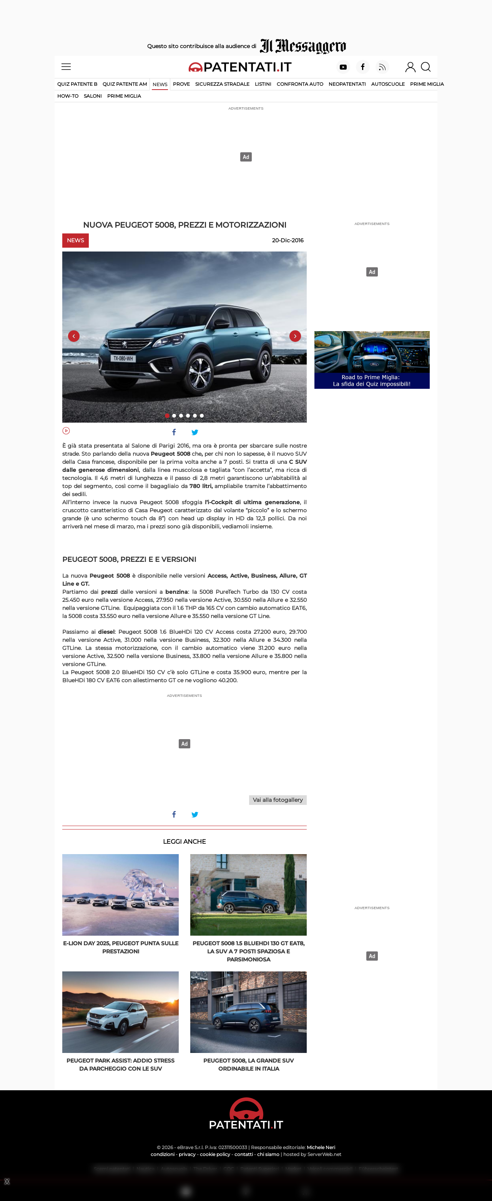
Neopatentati (347, 84)
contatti (243, 1154)
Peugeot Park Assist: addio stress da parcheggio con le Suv (120, 1064)
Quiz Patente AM (125, 84)
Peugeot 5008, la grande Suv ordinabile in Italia (248, 1064)
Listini (263, 84)
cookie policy (215, 1154)
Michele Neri (321, 1147)
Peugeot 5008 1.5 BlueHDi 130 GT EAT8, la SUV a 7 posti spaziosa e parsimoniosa (248, 951)
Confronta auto (300, 84)
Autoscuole (388, 84)
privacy (187, 1154)
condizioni (163, 1154)
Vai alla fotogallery (278, 799)
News (160, 84)
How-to (67, 96)
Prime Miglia (427, 84)
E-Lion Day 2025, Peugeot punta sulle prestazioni (120, 947)
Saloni (93, 96)
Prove (181, 84)
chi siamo (268, 1154)
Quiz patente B (77, 84)
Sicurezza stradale (222, 84)
